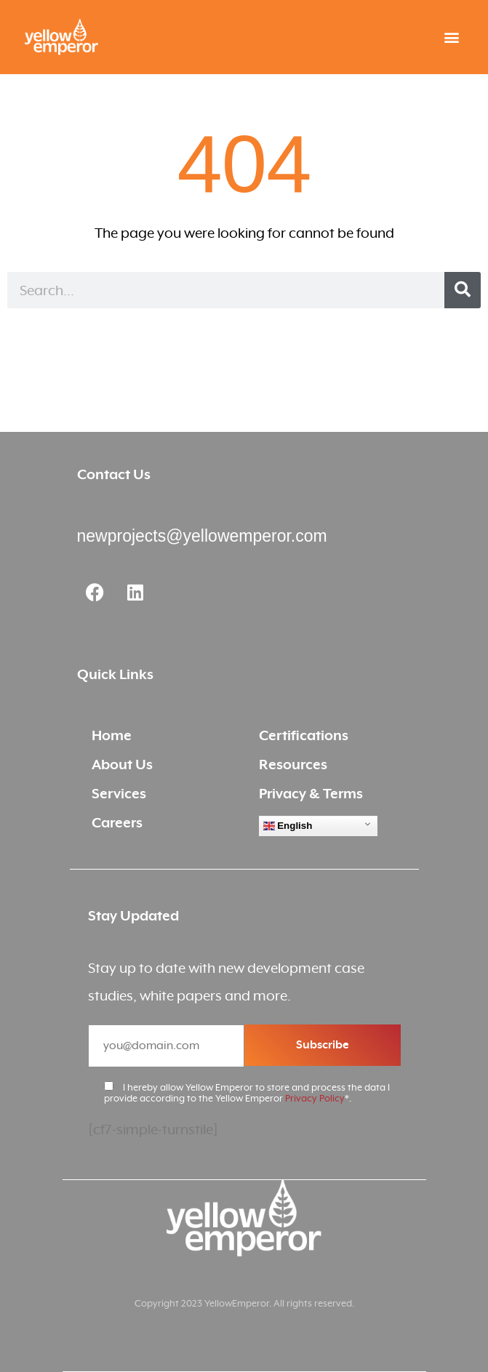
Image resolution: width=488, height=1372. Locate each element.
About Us (122, 764)
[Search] (462, 290)
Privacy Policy (315, 1098)
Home (112, 735)
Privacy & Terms (311, 794)
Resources (293, 764)
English (288, 826)
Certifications (303, 735)
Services (119, 794)
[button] (451, 37)
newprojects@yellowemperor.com (202, 535)
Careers (117, 823)
